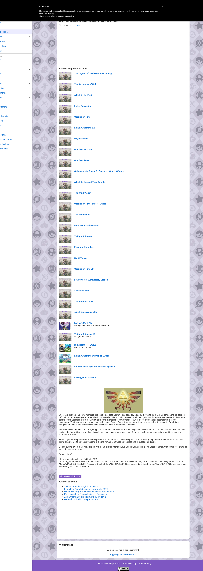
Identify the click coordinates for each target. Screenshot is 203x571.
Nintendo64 (7, 88)
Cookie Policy (143, 562)
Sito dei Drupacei (10, 149)
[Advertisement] (123, 47)
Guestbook (7, 121)
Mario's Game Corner (11, 139)
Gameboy (6, 97)
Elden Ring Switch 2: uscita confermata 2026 (84, 488)
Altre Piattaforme (10, 107)
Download (6, 125)
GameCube (7, 83)
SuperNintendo (9, 93)
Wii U (4, 69)
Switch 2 (6, 60)
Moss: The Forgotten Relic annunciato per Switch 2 (87, 491)
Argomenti (8, 41)
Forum (6, 51)
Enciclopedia (9, 32)
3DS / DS (6, 74)
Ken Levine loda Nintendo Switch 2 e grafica (84, 493)
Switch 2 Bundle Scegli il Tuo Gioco (80, 486)
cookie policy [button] (49, 13)
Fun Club (6, 130)
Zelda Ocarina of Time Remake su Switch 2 (84, 496)
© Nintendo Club (104, 562)
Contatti (117, 562)
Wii (3, 79)
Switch (5, 65)
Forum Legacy (8, 135)
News (6, 27)
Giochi (6, 36)
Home (6, 22)
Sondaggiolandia (9, 116)
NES (4, 102)
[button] (162, 6)
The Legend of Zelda (69, 476)
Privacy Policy (129, 562)
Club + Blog (9, 46)
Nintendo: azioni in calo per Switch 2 (80, 498)
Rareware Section (10, 144)
